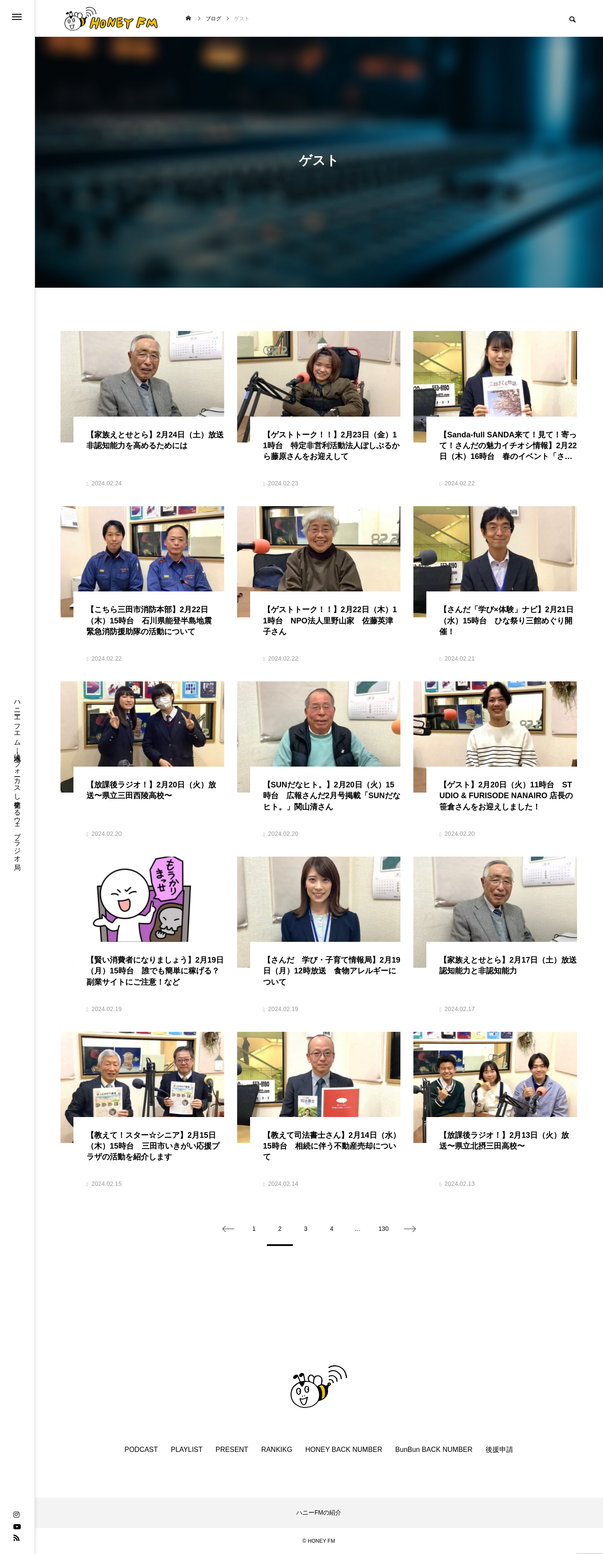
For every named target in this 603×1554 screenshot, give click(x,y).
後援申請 (499, 1449)
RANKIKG (276, 1449)
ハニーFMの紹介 (318, 1512)
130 (383, 1228)
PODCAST (141, 1449)
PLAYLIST (187, 1449)
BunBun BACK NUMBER (434, 1449)
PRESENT (232, 1449)
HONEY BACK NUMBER (343, 1449)
